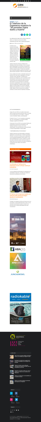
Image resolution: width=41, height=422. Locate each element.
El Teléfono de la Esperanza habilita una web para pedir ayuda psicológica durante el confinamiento (20, 195)
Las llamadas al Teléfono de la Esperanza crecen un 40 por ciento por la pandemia (20, 165)
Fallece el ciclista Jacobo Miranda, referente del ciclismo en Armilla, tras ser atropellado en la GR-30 (23, 366)
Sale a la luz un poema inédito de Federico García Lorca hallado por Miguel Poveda (23, 356)
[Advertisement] (20, 100)
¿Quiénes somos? (19, 416)
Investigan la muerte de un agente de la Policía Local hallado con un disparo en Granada (22, 361)
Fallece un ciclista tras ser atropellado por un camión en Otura (23, 376)
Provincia (12, 21)
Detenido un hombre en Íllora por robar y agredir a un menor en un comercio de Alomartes (22, 371)
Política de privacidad (24, 417)
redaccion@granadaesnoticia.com (15, 417)
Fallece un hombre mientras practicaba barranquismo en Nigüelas (22, 381)
